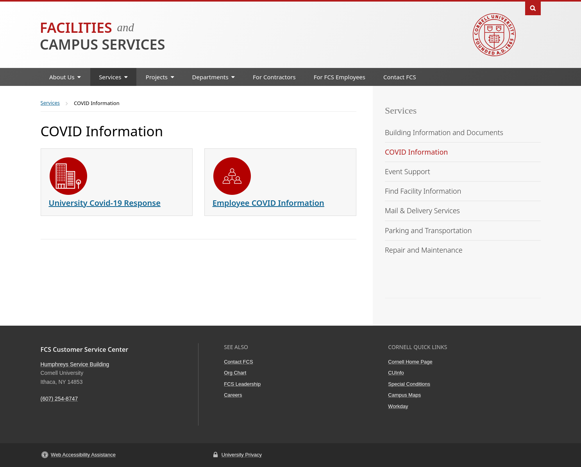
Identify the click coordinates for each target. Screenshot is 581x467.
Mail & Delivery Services (422, 210)
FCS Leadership (242, 384)
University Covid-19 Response (105, 203)
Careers (233, 395)
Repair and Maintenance (424, 250)
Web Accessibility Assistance (83, 455)
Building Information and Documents (444, 132)
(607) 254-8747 (59, 399)
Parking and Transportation (428, 230)
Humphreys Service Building (75, 364)
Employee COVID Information (268, 203)
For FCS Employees (339, 77)
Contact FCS (399, 77)
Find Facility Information (423, 191)
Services (401, 110)
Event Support (407, 171)
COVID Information (416, 152)
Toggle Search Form (533, 7)
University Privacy (242, 455)
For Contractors (274, 77)
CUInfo (396, 373)
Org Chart (235, 373)
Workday (398, 406)
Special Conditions (409, 384)
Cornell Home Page (410, 362)
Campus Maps (404, 395)
